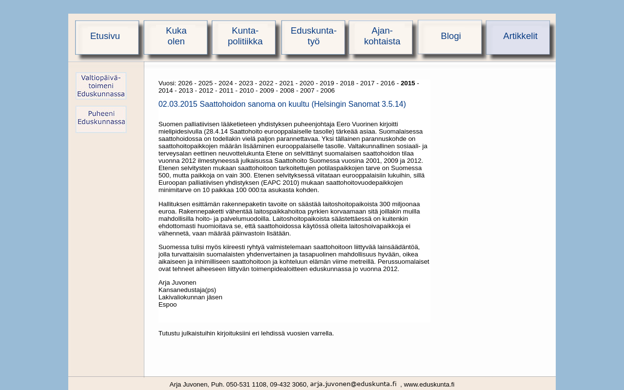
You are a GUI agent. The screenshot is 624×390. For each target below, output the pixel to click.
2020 (306, 83)
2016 (387, 83)
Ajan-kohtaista (382, 35)
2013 (185, 90)
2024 (225, 83)
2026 (185, 83)
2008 (287, 90)
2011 (226, 90)
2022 (266, 83)
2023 (246, 83)
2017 (367, 83)
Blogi (451, 36)
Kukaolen (176, 35)
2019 (327, 83)
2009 (267, 90)
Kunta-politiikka (245, 35)
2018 (347, 83)
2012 (206, 90)
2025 (205, 83)
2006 (327, 90)
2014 (165, 90)
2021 (286, 83)
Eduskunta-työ (313, 35)
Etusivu (105, 36)
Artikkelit (520, 36)
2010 (246, 90)
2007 (307, 90)
